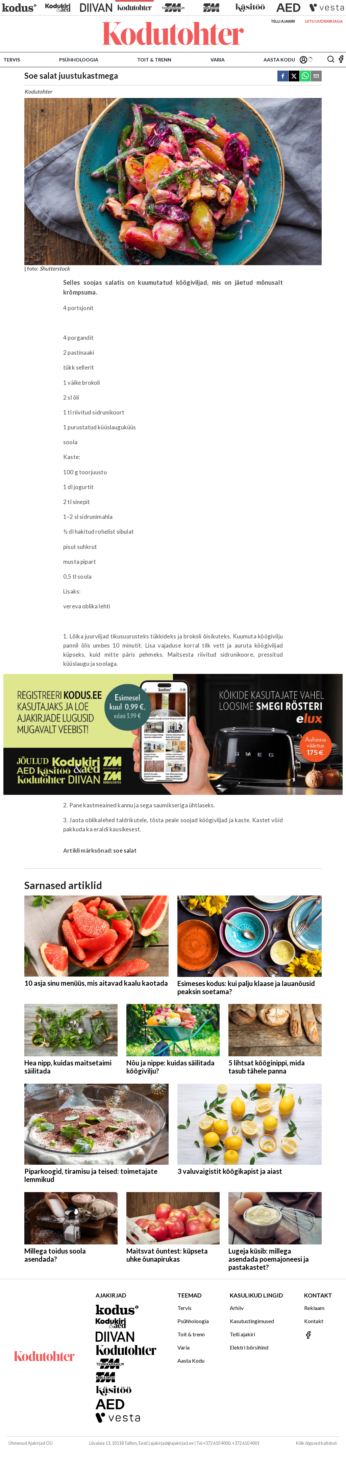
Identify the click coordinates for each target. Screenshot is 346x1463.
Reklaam (314, 1308)
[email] (316, 76)
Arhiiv (237, 1308)
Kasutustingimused (252, 1321)
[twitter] (294, 76)
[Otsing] (331, 59)
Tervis (11, 59)
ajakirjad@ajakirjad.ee (172, 1443)
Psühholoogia (78, 59)
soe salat (125, 850)
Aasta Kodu (279, 59)
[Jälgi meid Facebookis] (341, 59)
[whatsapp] (305, 76)
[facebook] (282, 76)
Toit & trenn (154, 59)
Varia (218, 59)
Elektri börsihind (249, 1347)
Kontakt (313, 1321)
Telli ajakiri (283, 21)
